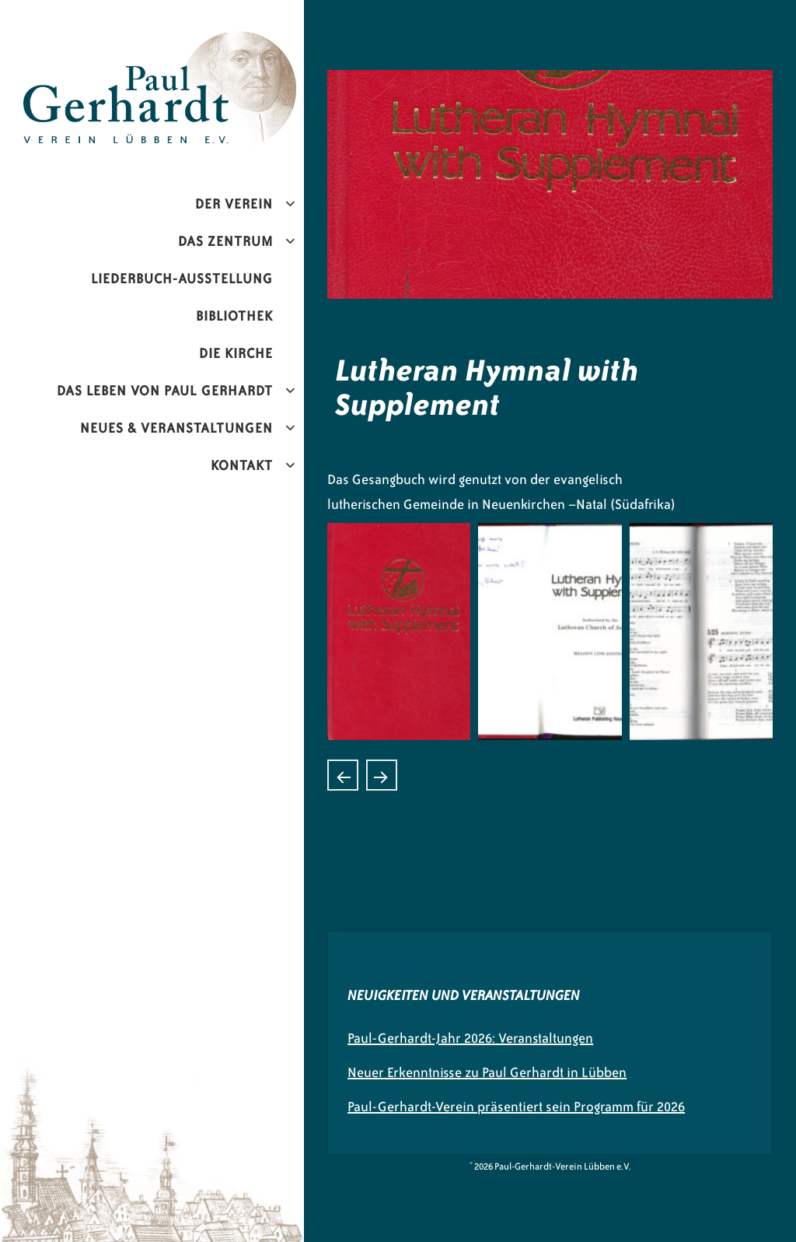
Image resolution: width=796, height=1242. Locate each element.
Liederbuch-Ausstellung (182, 278)
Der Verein (234, 203)
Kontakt (242, 465)
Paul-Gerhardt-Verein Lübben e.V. (196, 43)
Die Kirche (236, 353)
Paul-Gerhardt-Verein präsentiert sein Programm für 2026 (516, 1106)
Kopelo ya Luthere (381, 775)
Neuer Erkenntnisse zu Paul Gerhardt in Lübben (487, 1072)
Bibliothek (234, 316)
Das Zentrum (225, 241)
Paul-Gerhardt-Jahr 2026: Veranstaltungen (470, 1038)
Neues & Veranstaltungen (176, 428)
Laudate (342, 775)
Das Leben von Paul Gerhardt (165, 390)
